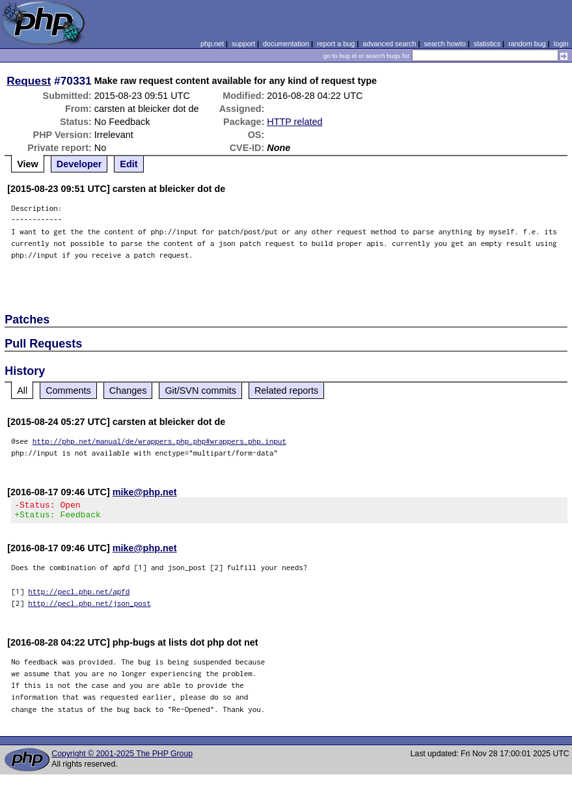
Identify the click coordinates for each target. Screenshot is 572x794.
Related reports (286, 390)
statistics (487, 44)
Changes (128, 390)
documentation (286, 44)
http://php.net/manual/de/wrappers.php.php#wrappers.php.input (159, 441)
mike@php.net (145, 492)
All (22, 390)
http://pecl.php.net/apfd (78, 595)
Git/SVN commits (200, 390)
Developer (79, 164)
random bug (527, 44)
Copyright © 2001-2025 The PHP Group (122, 757)
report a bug (336, 44)
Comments (68, 390)
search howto (444, 44)
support (243, 44)
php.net (212, 44)
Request (29, 80)
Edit (128, 164)
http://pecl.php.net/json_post (89, 607)
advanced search (389, 44)
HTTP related (294, 121)
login (561, 44)
